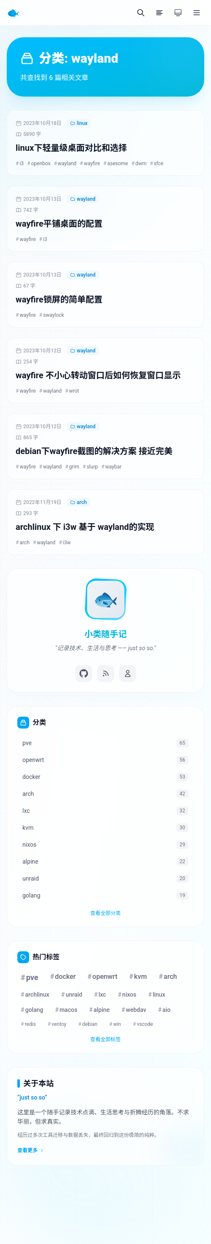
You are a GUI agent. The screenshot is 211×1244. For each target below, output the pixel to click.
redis (28, 1024)
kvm (138, 976)
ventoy (57, 1024)
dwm (139, 163)
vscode (143, 1024)
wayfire (90, 163)
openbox (38, 163)
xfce (156, 163)
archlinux (35, 994)
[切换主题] (178, 12)
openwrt (103, 976)
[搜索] (140, 12)
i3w (65, 542)
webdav (133, 1009)
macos (66, 1009)
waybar (111, 466)
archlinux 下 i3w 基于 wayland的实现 (85, 527)
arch (78, 502)
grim (72, 466)
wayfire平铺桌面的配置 (59, 224)
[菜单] (196, 12)
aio (164, 1009)
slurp (90, 466)
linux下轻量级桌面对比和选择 (71, 148)
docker (63, 976)
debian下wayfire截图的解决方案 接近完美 (94, 451)
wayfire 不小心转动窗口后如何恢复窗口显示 (98, 375)
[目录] (159, 12)
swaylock (51, 315)
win (115, 1024)
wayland (65, 163)
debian (87, 1024)
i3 (20, 163)
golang (32, 1009)
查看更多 (30, 1150)
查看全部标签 (105, 1039)
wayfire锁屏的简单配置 (59, 299)
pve (29, 977)
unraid (71, 994)
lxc (100, 994)
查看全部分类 (105, 913)
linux (79, 123)
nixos (127, 994)
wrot (72, 391)
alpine (99, 1009)
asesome (115, 163)
